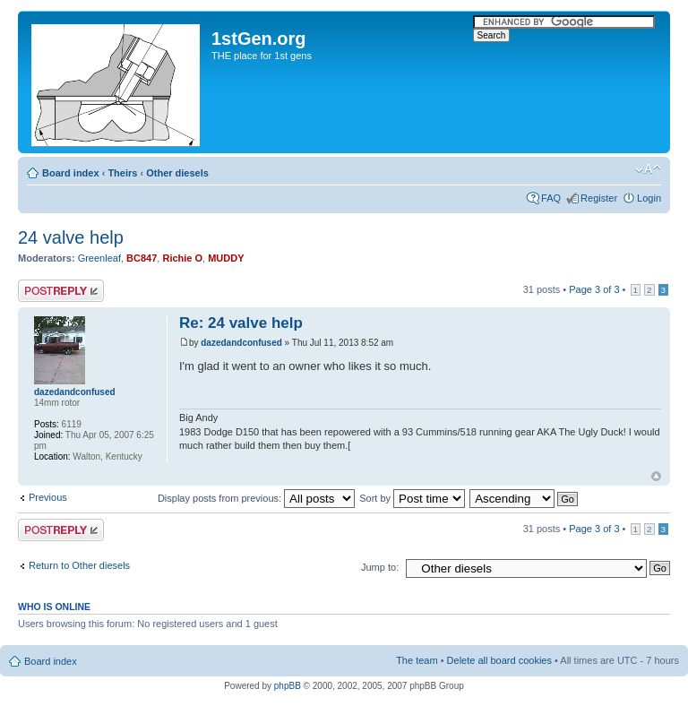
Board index (70, 173)
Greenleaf (99, 258)
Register (598, 198)
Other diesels (177, 173)
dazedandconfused (241, 343)
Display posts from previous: (256, 498)
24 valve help (71, 237)
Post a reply (61, 291)
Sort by (412, 498)
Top (656, 476)
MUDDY (226, 258)
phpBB (287, 686)
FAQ (551, 198)
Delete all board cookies (499, 660)
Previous (48, 497)
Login (649, 198)
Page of (594, 289)
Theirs (122, 173)
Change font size (648, 169)
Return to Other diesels (79, 565)
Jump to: (380, 567)
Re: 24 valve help (241, 322)
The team (416, 660)
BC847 (141, 258)
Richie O (182, 258)
